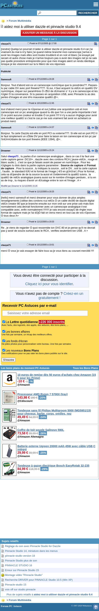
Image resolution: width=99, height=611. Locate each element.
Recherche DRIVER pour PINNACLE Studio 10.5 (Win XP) (39, 579)
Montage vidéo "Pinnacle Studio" (24, 575)
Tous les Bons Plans (85, 368)
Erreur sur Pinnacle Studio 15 (22, 570)
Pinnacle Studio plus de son (21, 560)
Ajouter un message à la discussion (49, 32)
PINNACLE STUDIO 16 (18, 565)
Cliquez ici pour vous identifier (49, 284)
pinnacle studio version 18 (20, 555)
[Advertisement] (49, 510)
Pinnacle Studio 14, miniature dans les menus (31, 550)
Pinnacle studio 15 (15, 584)
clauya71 (6, 43)
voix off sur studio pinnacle (20, 589)
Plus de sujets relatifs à (49, 594)
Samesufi (6, 79)
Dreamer (5, 150)
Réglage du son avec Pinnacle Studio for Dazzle (32, 546)
